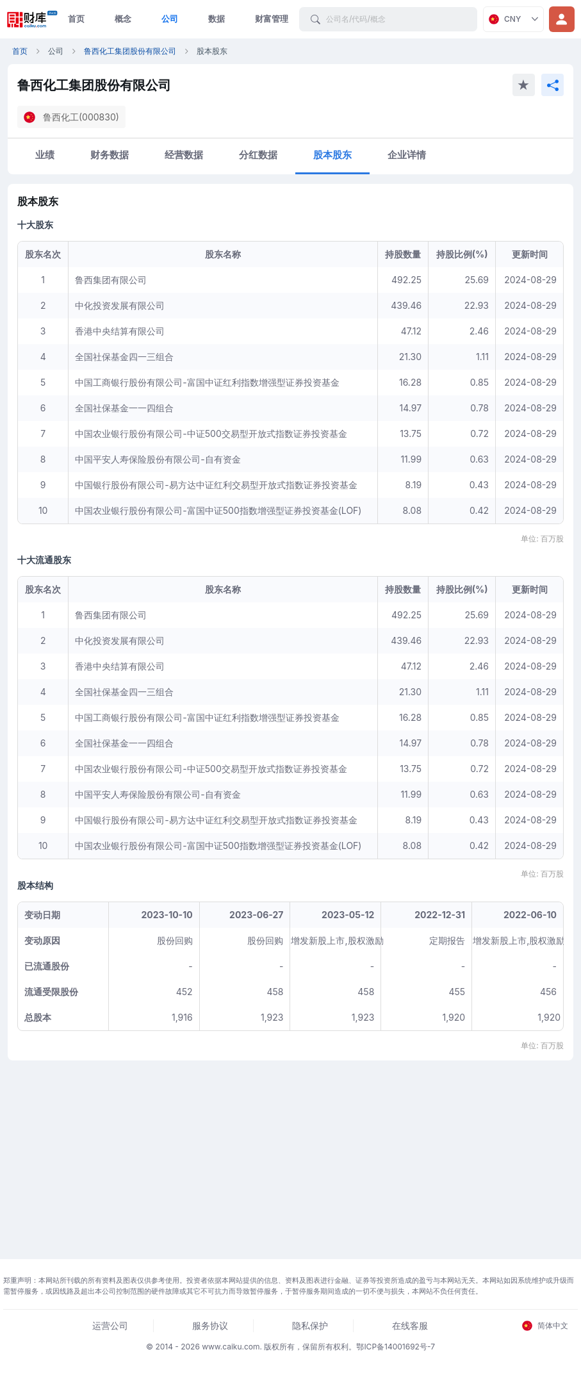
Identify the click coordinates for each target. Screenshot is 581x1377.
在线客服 (410, 1325)
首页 (76, 18)
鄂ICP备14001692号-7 (395, 1346)
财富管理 (271, 18)
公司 (169, 18)
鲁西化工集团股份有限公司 (130, 51)
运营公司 (110, 1325)
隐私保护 (310, 1325)
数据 (216, 18)
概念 (123, 18)
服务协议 (210, 1325)
